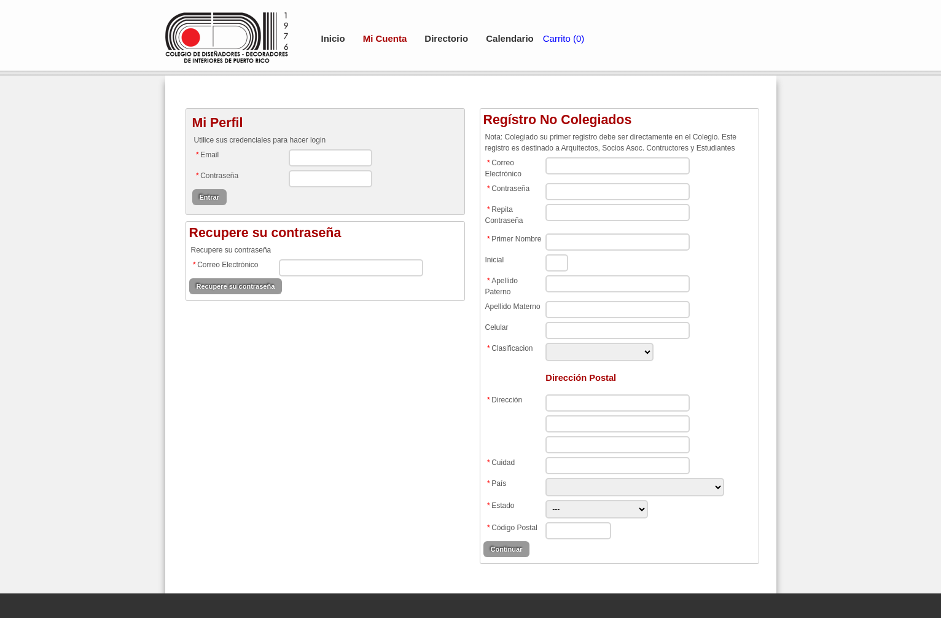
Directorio (446, 38)
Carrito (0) (564, 38)
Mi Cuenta (385, 38)
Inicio (333, 38)
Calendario (510, 38)
